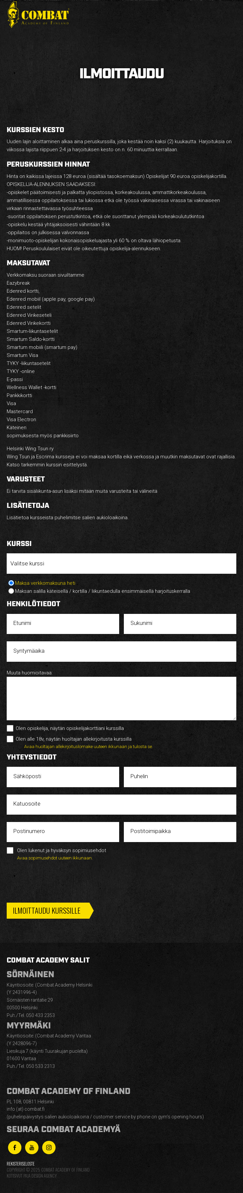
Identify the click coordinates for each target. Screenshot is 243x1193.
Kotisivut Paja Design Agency (32, 1176)
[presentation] (57, 879)
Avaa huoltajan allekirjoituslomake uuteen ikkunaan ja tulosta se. (88, 746)
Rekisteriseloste (20, 1164)
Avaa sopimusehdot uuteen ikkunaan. (55, 857)
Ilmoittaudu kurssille (46, 910)
